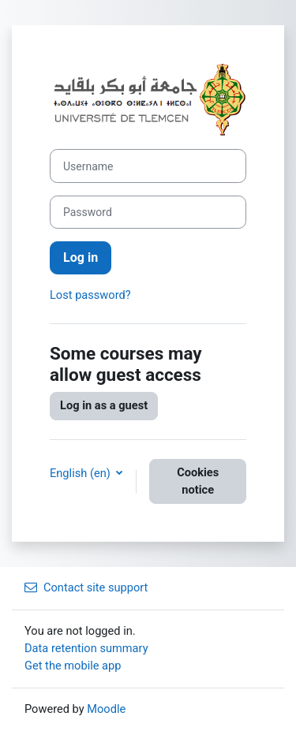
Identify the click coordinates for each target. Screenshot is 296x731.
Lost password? (90, 295)
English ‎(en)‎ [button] (81, 473)
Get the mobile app (72, 665)
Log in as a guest (104, 405)
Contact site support (86, 587)
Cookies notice (198, 481)
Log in (80, 257)
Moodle (106, 709)
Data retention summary (86, 648)
